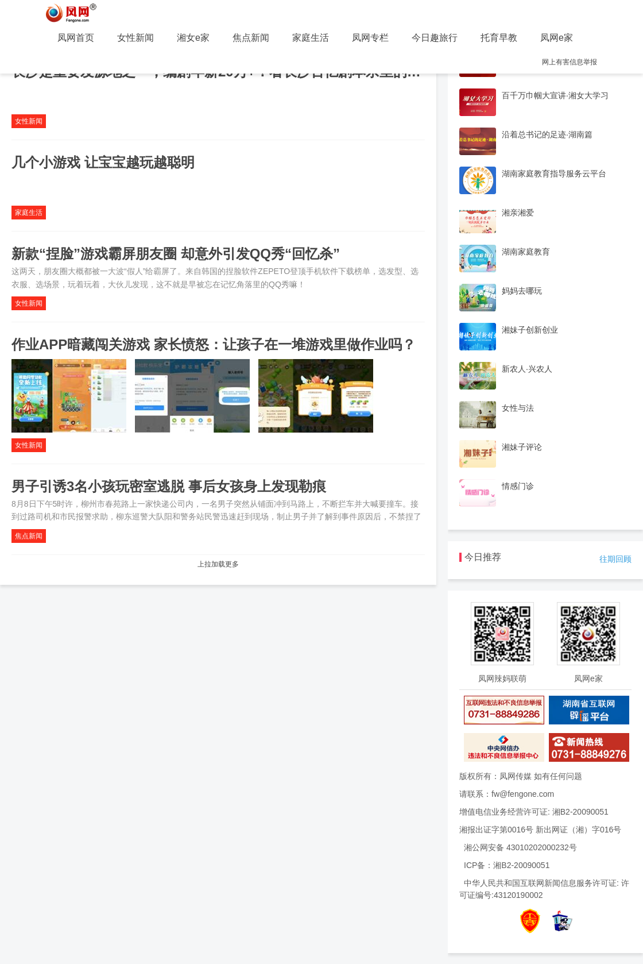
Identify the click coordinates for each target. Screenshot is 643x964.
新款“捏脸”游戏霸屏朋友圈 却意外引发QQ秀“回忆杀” (175, 253)
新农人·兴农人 (527, 368)
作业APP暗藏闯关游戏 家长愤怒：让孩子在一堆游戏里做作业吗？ (213, 344)
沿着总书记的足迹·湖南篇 (547, 134)
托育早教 (499, 38)
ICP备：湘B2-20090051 (506, 865)
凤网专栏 (370, 38)
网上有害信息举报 (569, 62)
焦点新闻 (251, 38)
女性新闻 (135, 38)
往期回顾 (615, 559)
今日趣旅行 (435, 38)
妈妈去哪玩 (522, 290)
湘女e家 (193, 38)
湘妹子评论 (522, 447)
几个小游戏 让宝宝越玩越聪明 (103, 162)
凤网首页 (75, 38)
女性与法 (518, 407)
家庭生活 (310, 38)
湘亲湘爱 (518, 212)
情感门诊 (518, 486)
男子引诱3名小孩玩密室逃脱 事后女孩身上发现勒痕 (168, 486)
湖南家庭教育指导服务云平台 (554, 173)
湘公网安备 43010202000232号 (520, 847)
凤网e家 (556, 38)
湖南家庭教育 (526, 251)
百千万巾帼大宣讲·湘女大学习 (555, 95)
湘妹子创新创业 (530, 329)
